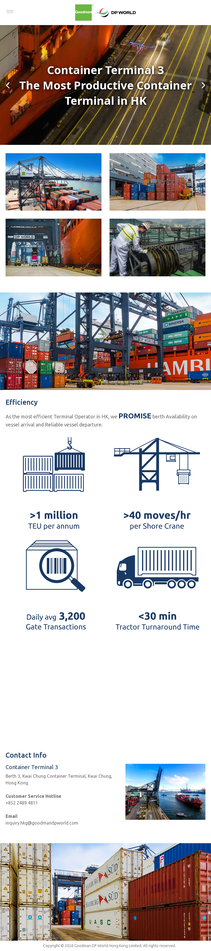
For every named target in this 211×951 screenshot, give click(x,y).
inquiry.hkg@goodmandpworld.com (42, 822)
